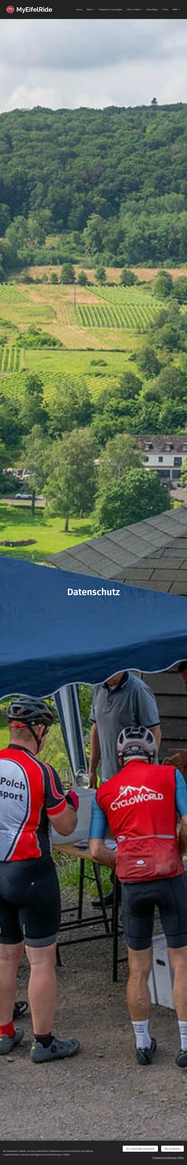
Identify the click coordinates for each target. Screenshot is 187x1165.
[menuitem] (83, 9)
